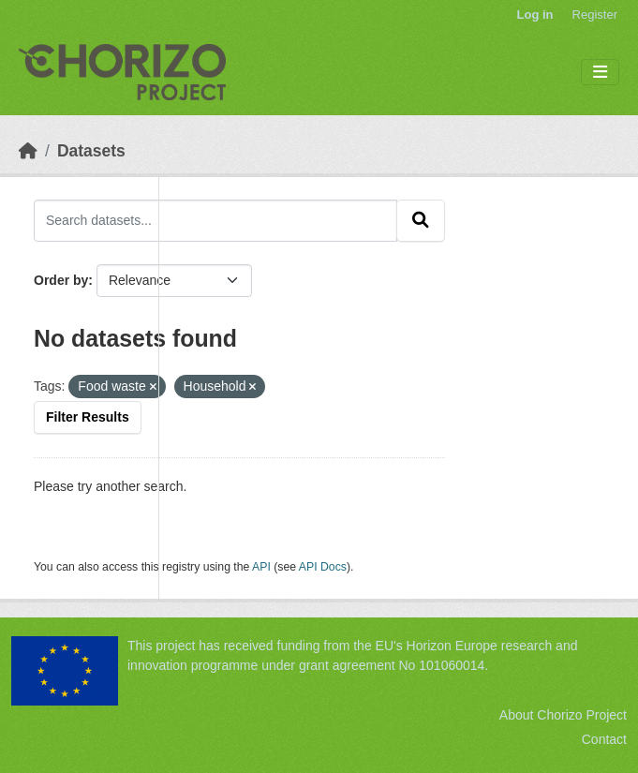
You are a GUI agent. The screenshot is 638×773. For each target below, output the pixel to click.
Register (594, 14)
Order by (61, 280)
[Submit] (420, 220)
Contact (604, 739)
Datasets (91, 150)
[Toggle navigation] (600, 72)
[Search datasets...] (215, 220)
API (261, 566)
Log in (535, 14)
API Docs (323, 566)
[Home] (28, 150)
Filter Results (87, 416)
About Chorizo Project (563, 714)
